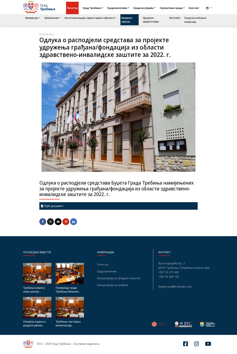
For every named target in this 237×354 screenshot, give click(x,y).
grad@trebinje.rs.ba (179, 286)
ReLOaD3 (174, 17)
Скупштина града (171, 8)
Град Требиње (92, 8)
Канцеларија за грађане (112, 285)
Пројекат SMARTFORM (151, 19)
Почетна (72, 8)
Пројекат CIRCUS (127, 19)
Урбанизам (51, 17)
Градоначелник (117, 8)
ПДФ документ (52, 206)
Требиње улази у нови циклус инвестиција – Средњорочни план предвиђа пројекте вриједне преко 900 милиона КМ (36, 289)
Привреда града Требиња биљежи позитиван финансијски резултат (67, 289)
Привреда (31, 17)
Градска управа (143, 8)
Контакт (194, 8)
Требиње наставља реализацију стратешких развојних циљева (68, 323)
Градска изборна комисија (195, 19)
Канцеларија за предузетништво (118, 278)
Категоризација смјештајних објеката (89, 17)
